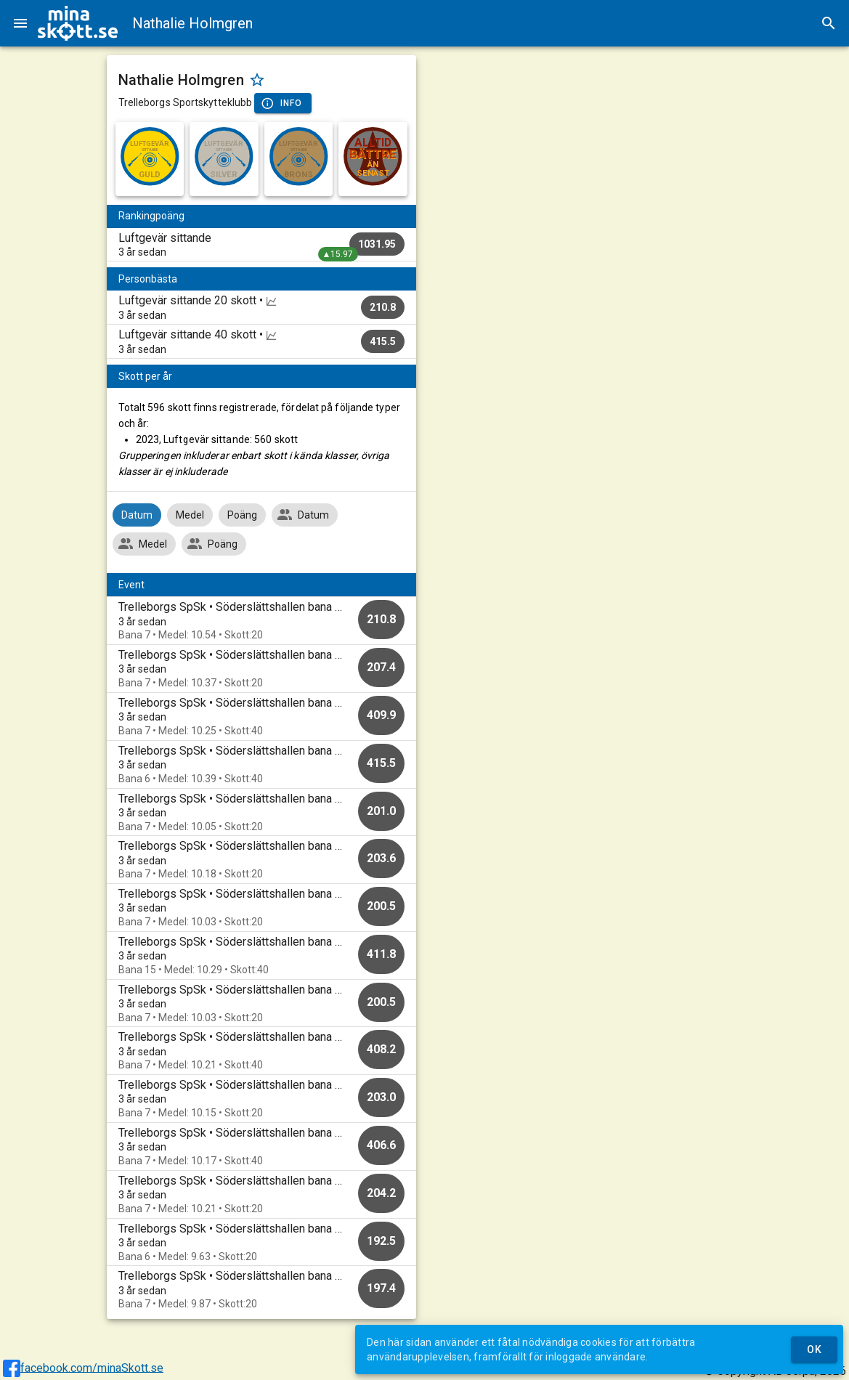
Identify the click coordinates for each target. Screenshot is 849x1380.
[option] (261, 620)
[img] (78, 23)
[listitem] (261, 244)
